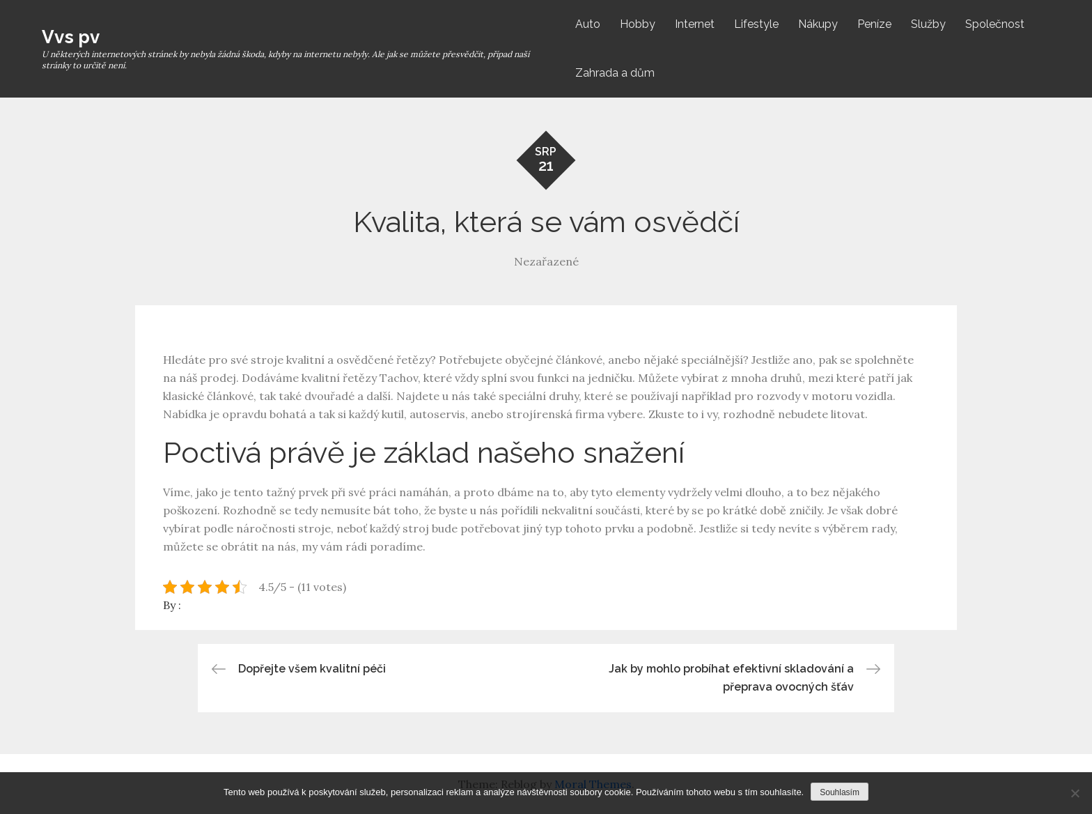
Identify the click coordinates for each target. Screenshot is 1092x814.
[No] (1075, 793)
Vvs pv (71, 36)
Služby (928, 24)
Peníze (874, 24)
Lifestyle (756, 24)
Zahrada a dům (615, 72)
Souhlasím (839, 792)
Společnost (994, 24)
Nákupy (818, 24)
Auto (587, 24)
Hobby (637, 24)
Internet (695, 24)
